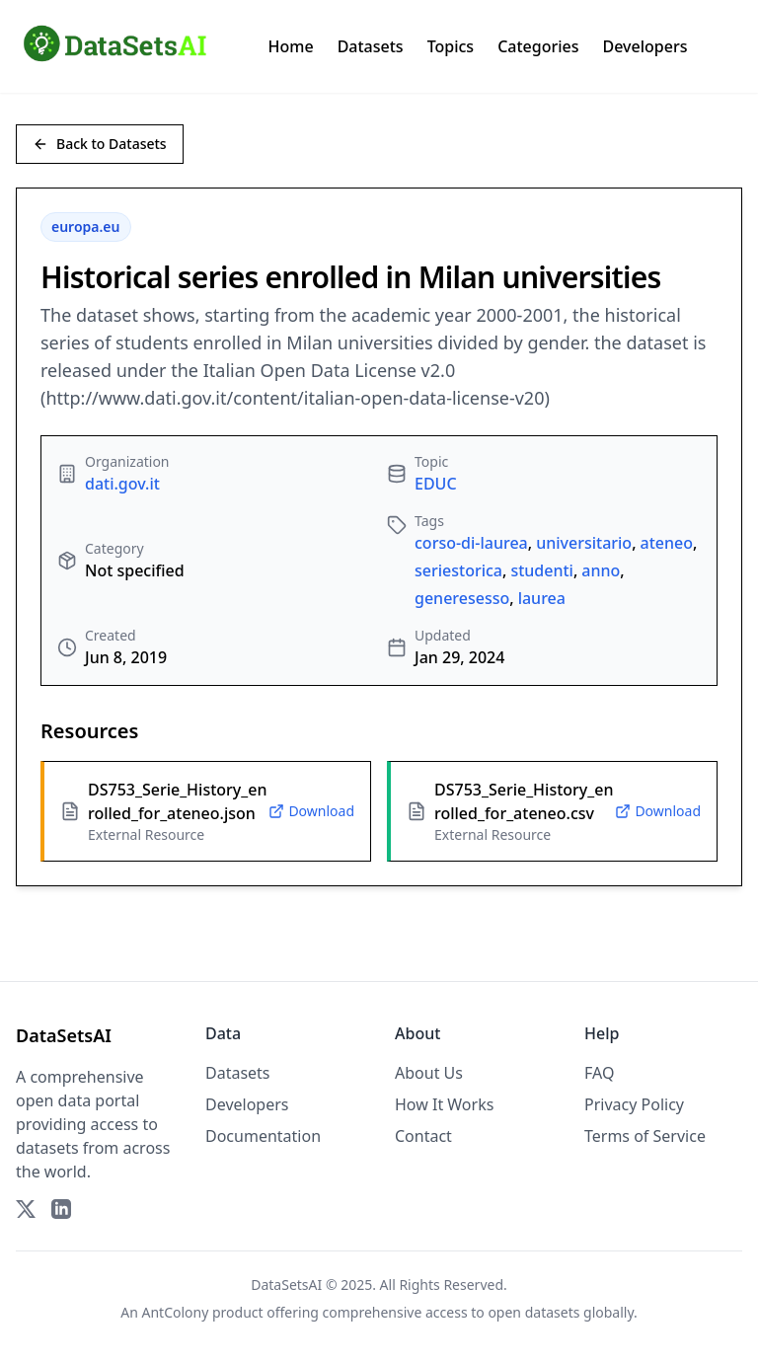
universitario (584, 543)
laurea (542, 598)
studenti (541, 570)
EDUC (436, 483)
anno (600, 570)
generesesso (462, 598)
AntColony (175, 1312)
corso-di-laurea (471, 543)
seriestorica (458, 570)
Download (311, 810)
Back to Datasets (100, 143)
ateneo (667, 543)
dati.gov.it (122, 483)
